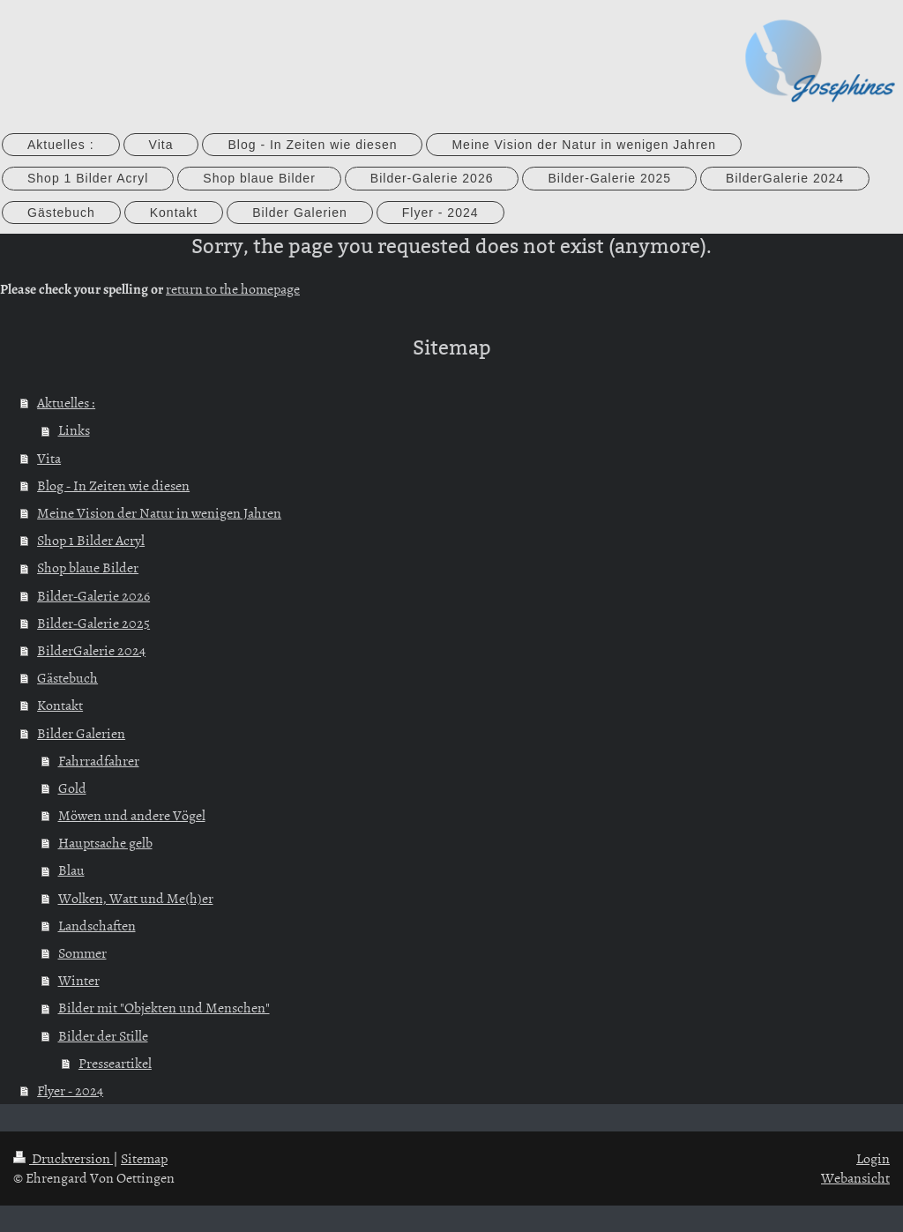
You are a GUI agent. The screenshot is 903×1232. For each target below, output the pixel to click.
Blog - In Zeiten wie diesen (113, 485)
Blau (71, 869)
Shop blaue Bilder (87, 567)
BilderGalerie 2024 (91, 650)
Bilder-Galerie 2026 (93, 595)
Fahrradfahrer (98, 760)
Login (873, 1158)
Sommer (82, 952)
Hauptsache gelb (105, 842)
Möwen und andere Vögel (131, 814)
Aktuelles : (66, 402)
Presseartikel (115, 1062)
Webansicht (855, 1177)
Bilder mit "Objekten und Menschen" (164, 1007)
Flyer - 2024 (70, 1090)
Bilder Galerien (81, 732)
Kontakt (60, 704)
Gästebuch (67, 677)
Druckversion (63, 1158)
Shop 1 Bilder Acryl (91, 539)
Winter (79, 979)
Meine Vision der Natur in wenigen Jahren (159, 512)
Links (74, 429)
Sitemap (144, 1158)
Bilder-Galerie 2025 (93, 622)
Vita (49, 457)
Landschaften (97, 925)
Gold (72, 787)
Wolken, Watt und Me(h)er (135, 897)
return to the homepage (233, 288)
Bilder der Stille (103, 1035)
